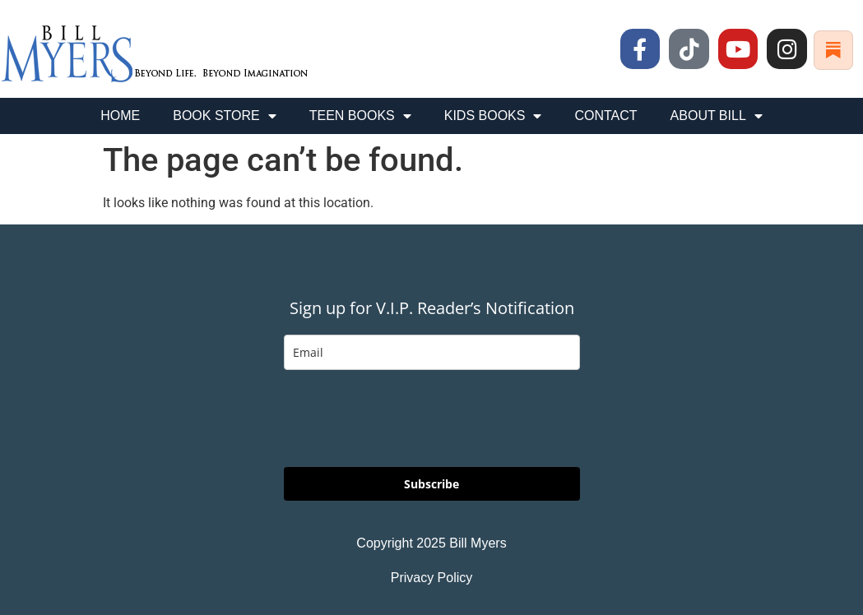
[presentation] (409, 418)
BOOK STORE (224, 116)
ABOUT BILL (716, 116)
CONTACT (605, 116)
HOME (120, 116)
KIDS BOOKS (493, 116)
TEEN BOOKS (360, 116)
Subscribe (431, 484)
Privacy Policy (432, 578)
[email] (432, 352)
